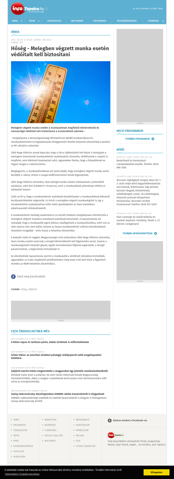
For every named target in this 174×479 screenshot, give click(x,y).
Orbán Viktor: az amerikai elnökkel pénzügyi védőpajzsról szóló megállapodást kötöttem (56, 356)
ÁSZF (78, 441)
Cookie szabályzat (85, 446)
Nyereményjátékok (127, 21)
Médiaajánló (82, 420)
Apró (16, 441)
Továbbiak (153, 21)
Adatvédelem (82, 425)
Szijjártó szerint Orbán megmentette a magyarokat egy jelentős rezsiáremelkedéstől (59, 371)
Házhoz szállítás (54, 435)
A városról (51, 430)
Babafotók (50, 420)
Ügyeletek (18, 451)
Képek (32, 21)
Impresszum (82, 430)
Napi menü (50, 441)
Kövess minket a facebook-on (130, 420)
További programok (137, 138)
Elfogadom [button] (156, 472)
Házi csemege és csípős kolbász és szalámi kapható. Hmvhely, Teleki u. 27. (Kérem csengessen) (138, 220)
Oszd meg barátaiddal (31, 276)
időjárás (32, 289)
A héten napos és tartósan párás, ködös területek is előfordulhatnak (50, 342)
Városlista (46, 9)
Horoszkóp (19, 456)
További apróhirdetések (138, 233)
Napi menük (77, 21)
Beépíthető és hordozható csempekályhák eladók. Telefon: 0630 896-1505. (138, 164)
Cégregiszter (54, 21)
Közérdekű (50, 425)
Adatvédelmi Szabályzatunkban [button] (22, 474)
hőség (23, 289)
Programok (99, 21)
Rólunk (80, 435)
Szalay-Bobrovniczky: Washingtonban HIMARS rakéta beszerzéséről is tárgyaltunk (57, 394)
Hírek (15, 21)
